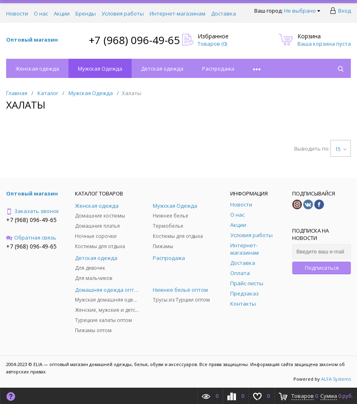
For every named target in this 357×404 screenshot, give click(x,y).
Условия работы (122, 13)
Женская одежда (37, 68)
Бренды (85, 13)
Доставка (223, 13)
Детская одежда (162, 68)
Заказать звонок (32, 211)
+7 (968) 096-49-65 (134, 40)
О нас (41, 13)
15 (340, 149)
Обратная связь (31, 237)
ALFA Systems (336, 379)
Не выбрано (302, 10)
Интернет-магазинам (177, 13)
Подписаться (322, 267)
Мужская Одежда (100, 68)
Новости (17, 13)
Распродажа (218, 68)
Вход (344, 10)
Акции (62, 13)
